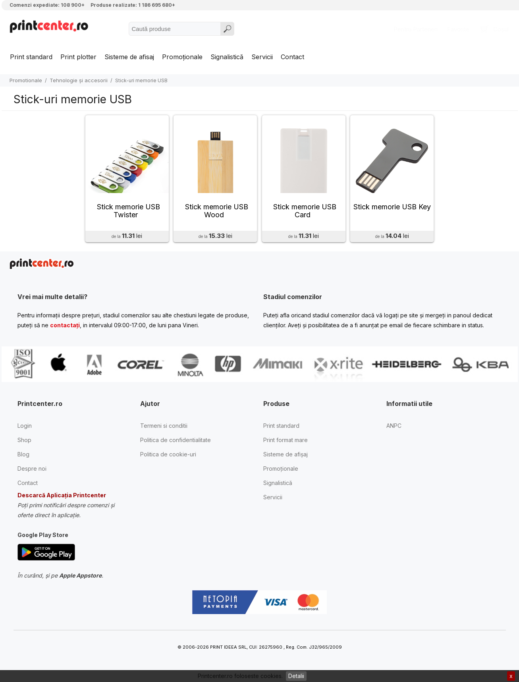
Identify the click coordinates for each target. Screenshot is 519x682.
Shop (24, 441)
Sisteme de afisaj (129, 57)
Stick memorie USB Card (304, 212)
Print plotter (78, 57)
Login (24, 427)
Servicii (262, 57)
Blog (23, 455)
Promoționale (182, 57)
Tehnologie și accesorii (79, 80)
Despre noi (31, 470)
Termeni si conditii (163, 427)
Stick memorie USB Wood (216, 212)
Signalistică (226, 57)
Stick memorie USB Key (392, 208)
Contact (292, 57)
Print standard (31, 57)
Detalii (296, 675)
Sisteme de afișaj (285, 455)
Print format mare (285, 441)
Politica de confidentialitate (175, 441)
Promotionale (26, 80)
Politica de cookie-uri (168, 455)
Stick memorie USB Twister (128, 212)
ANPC (393, 427)
